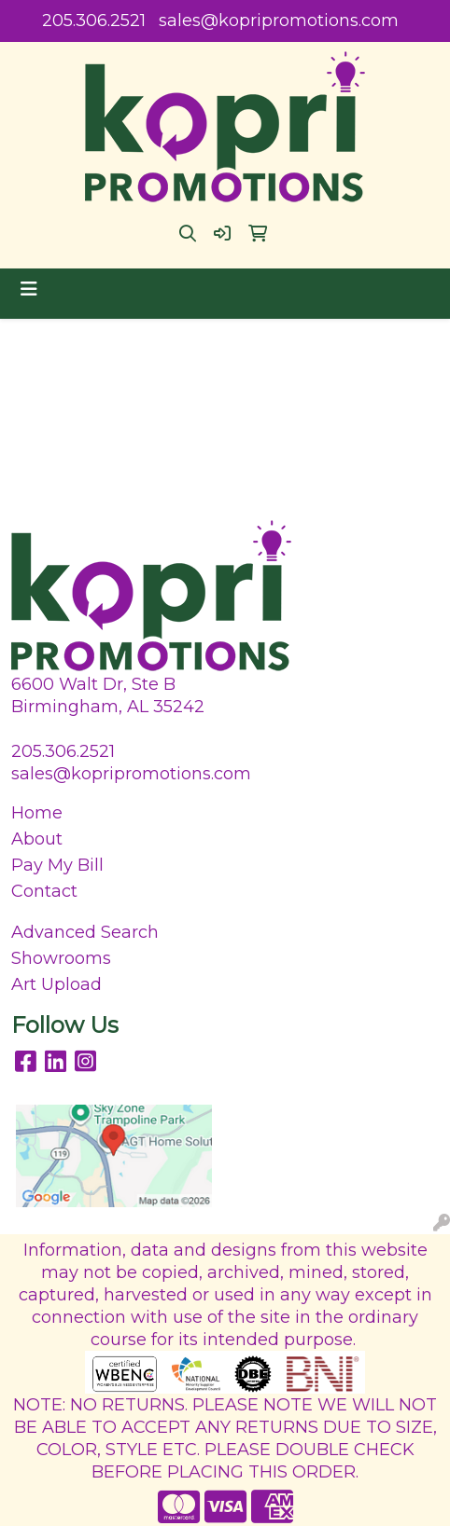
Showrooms (61, 958)
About (37, 839)
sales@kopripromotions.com (279, 20)
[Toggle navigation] (29, 289)
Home (37, 813)
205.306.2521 (94, 20)
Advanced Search (85, 932)
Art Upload (56, 984)
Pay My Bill (57, 865)
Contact (44, 891)
